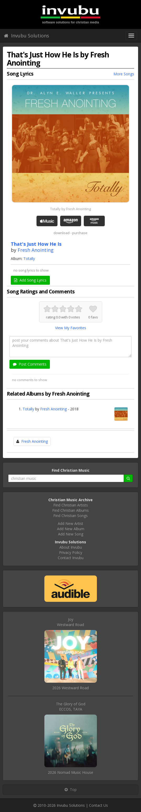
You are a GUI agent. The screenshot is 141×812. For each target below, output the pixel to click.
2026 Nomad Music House (70, 772)
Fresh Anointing (36, 250)
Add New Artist (70, 523)
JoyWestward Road (70, 622)
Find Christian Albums (70, 510)
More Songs (123, 73)
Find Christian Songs (70, 515)
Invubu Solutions (26, 35)
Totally (29, 258)
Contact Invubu (70, 557)
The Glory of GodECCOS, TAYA (70, 706)
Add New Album (70, 528)
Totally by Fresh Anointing (70, 208)
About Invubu (70, 547)
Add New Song (70, 534)
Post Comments (29, 364)
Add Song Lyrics (30, 280)
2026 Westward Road (70, 687)
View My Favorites (70, 327)
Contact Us (98, 805)
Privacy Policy (70, 552)
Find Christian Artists (70, 505)
